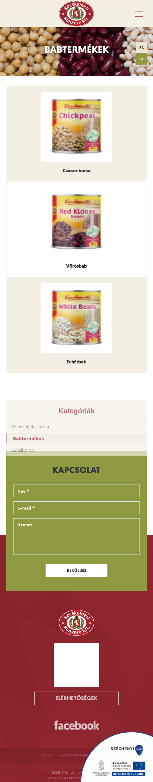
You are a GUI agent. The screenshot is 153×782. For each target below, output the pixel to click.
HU (142, 59)
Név (23, 491)
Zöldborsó (23, 466)
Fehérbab (76, 362)
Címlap (45, 755)
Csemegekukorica (31, 443)
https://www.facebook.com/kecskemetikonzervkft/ (76, 728)
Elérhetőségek (76, 694)
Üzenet (24, 525)
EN (142, 48)
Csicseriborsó (77, 171)
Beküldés (76, 571)
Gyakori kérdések (73, 755)
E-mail (26, 508)
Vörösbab (76, 266)
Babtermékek (28, 455)
